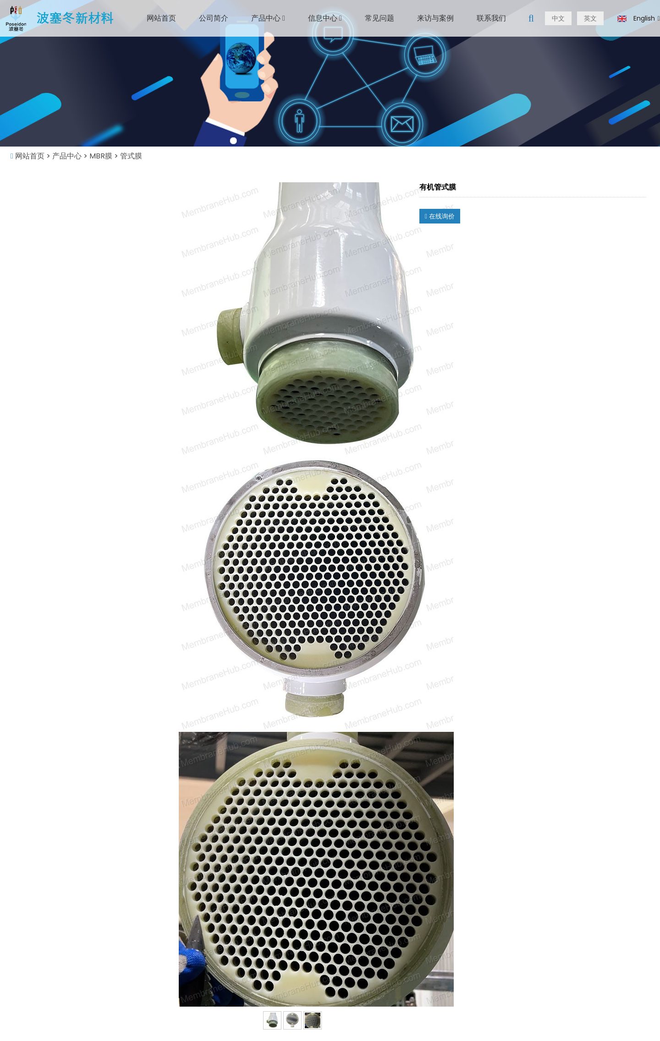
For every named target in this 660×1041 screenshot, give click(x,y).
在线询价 (440, 216)
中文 (558, 18)
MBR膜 (101, 156)
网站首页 (161, 18)
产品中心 (268, 18)
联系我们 (491, 18)
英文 (590, 18)
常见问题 (379, 18)
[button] (283, 18)
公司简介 (213, 18)
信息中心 (325, 18)
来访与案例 (435, 18)
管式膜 (130, 156)
